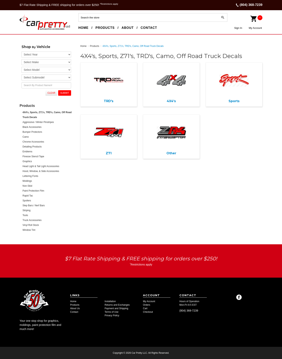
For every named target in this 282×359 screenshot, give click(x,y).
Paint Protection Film (33, 190)
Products (105, 27)
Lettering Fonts (30, 176)
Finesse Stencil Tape (33, 156)
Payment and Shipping (116, 308)
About (128, 27)
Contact (149, 27)
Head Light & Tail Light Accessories (41, 166)
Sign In (238, 27)
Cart (145, 308)
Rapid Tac (28, 195)
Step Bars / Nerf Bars (34, 205)
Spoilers (27, 200)
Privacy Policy (112, 315)
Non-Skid (27, 185)
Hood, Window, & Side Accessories (41, 171)
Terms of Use (111, 312)
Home (83, 27)
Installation (110, 301)
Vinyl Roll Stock (31, 225)
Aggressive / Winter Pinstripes (38, 122)
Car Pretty (27, 29)
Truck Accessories (32, 220)
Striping (27, 210)
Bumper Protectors (32, 132)
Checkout (148, 312)
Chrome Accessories (33, 141)
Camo (26, 136)
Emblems (27, 151)
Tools (25, 215)
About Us (75, 308)
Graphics (27, 161)
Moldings (27, 181)
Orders (146, 305)
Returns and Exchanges (117, 305)
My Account (255, 27)
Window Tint (29, 230)
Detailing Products (32, 146)
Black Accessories (32, 127)
